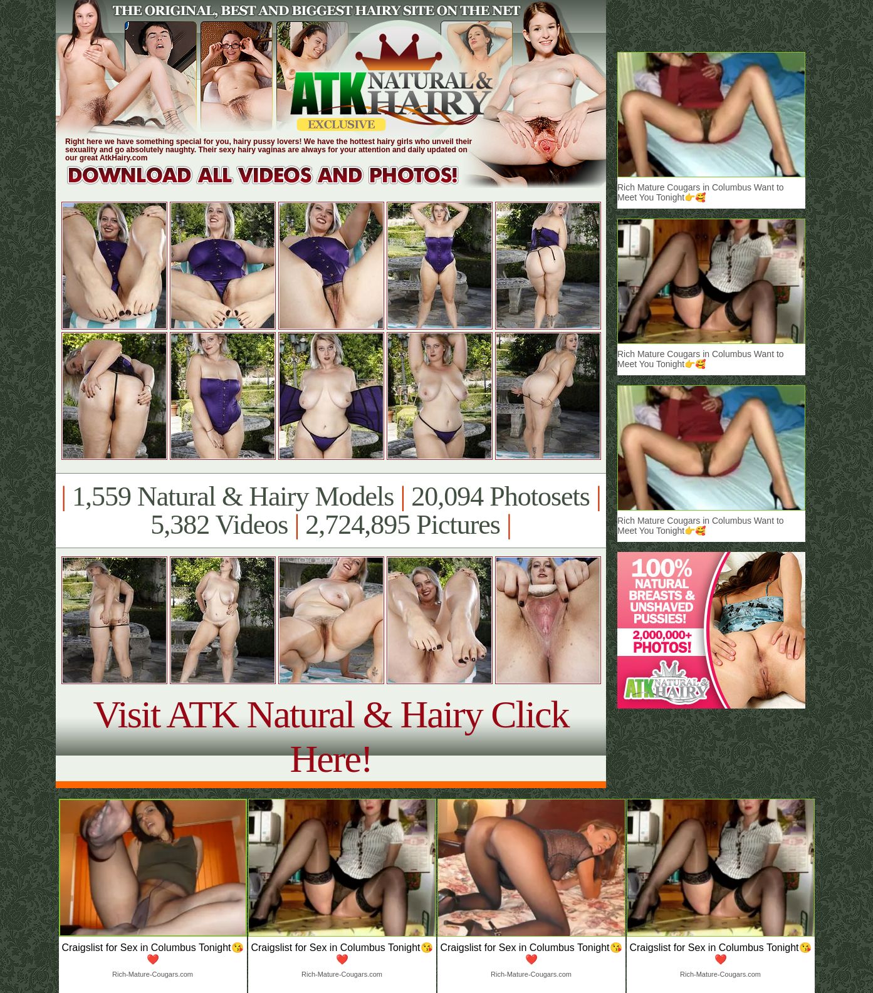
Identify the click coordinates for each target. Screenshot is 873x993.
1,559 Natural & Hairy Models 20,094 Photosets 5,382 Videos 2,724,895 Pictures (330, 510)
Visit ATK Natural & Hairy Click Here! (330, 736)
